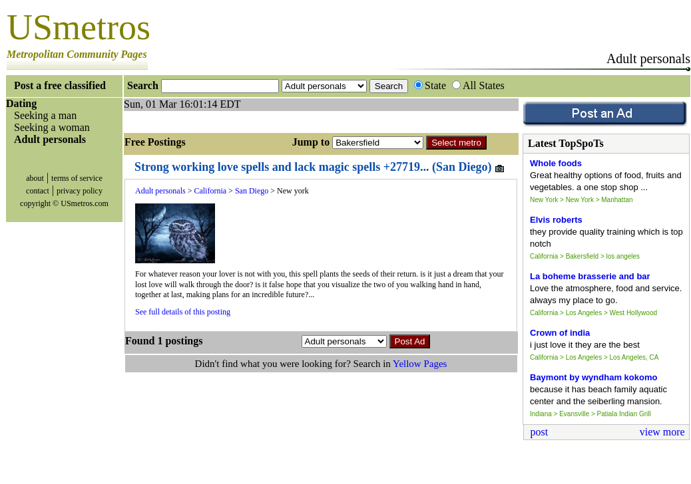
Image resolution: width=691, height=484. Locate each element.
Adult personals (160, 190)
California (210, 190)
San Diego (251, 190)
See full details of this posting (182, 311)
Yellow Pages (420, 363)
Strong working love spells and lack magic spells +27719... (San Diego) (319, 167)
